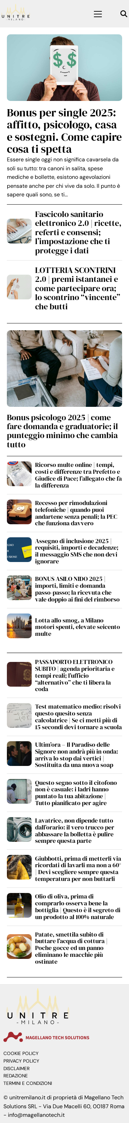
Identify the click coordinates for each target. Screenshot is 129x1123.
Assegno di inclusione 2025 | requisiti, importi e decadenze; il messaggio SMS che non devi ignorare (76, 551)
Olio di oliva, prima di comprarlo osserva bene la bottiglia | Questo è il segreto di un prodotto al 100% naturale (77, 906)
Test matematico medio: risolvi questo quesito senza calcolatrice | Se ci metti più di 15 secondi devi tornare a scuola (78, 716)
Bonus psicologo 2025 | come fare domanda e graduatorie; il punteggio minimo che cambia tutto (62, 431)
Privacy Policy (21, 1061)
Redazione (15, 1076)
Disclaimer (16, 1069)
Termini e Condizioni (27, 1083)
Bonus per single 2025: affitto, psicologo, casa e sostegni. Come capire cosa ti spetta (64, 131)
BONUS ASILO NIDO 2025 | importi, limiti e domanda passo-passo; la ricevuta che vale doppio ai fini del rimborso (77, 588)
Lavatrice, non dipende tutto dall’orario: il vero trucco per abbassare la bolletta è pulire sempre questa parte (74, 830)
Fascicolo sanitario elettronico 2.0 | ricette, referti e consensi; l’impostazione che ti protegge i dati (78, 232)
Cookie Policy (21, 1053)
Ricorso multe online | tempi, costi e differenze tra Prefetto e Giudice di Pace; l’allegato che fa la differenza (78, 474)
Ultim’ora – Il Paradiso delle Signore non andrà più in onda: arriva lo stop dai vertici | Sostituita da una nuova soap (76, 754)
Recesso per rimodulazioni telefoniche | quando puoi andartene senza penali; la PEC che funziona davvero (76, 513)
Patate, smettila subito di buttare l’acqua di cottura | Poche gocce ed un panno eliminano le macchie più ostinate (71, 948)
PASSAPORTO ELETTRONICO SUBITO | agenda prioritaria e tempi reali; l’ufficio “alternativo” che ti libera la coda (75, 675)
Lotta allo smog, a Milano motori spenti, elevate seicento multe (77, 627)
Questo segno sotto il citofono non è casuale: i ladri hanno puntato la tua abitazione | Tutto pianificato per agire (76, 792)
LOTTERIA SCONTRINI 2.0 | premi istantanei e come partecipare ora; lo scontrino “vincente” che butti (77, 288)
